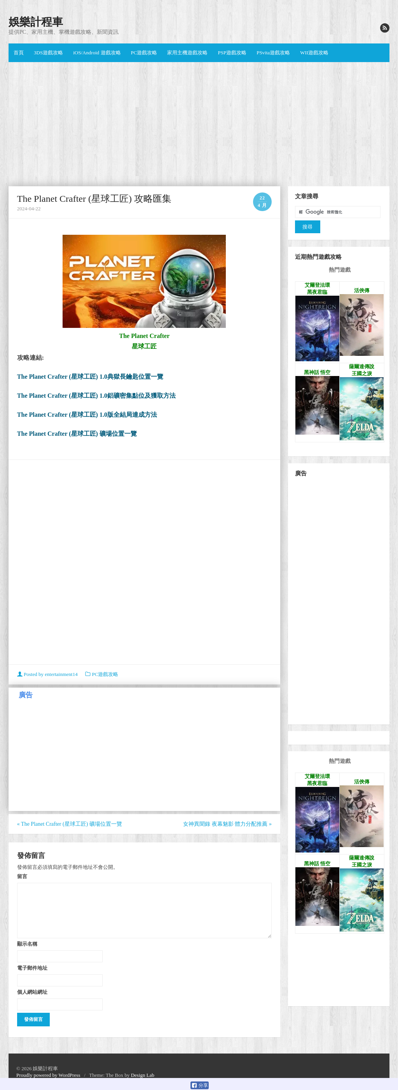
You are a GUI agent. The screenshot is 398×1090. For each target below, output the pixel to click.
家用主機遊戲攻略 (187, 52)
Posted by (48, 674)
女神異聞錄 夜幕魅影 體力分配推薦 (227, 824)
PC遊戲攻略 (144, 52)
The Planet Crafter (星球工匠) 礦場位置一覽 (77, 433)
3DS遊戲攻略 (48, 52)
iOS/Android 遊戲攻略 (96, 52)
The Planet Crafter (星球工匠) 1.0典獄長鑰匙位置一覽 (90, 376)
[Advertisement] (199, 124)
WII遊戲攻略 (314, 52)
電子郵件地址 (32, 968)
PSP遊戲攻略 (232, 52)
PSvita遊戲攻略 (273, 52)
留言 (22, 876)
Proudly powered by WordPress (48, 1075)
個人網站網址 (32, 992)
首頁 (19, 52)
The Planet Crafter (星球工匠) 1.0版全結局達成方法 (87, 414)
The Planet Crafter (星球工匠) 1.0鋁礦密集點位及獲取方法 (96, 395)
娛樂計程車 (36, 22)
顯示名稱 (27, 944)
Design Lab (142, 1075)
